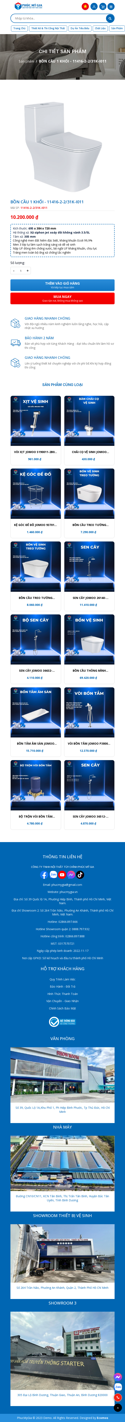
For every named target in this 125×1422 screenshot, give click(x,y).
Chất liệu (100, 28)
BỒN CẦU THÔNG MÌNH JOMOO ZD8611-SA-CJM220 (89, 671)
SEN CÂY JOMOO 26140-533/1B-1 (89, 598)
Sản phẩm (117, 28)
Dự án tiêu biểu (80, 28)
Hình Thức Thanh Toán (62, 994)
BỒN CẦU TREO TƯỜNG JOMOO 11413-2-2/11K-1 (36, 598)
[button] (111, 7)
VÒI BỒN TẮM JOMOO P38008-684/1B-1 (89, 744)
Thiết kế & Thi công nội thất (48, 28)
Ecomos (102, 1418)
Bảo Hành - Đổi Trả (62, 986)
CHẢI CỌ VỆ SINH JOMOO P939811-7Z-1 (89, 452)
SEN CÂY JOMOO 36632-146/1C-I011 (35, 671)
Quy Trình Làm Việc (62, 979)
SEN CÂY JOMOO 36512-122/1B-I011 (89, 816)
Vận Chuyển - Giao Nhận (62, 1001)
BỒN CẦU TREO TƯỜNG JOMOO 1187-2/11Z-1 (89, 525)
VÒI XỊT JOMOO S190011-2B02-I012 (35, 452)
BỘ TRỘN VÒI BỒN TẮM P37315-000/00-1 (35, 816)
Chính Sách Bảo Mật (62, 1008)
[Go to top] (118, 1408)
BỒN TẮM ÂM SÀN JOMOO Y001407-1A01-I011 (35, 744)
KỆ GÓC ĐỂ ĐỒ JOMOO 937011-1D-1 (35, 525)
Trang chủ (19, 28)
